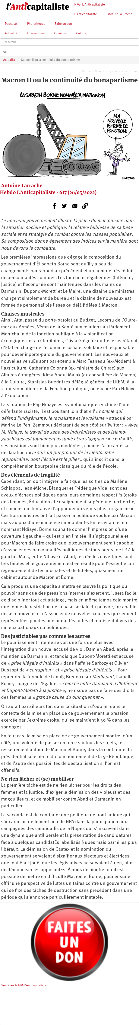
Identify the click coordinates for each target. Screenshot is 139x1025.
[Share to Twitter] (64, 206)
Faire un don (63, 24)
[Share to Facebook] (54, 206)
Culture (81, 33)
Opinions (60, 33)
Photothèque (36, 24)
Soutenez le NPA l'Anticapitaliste (23, 985)
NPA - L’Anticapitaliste (89, 4)
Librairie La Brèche (119, 14)
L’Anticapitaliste (85, 14)
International (36, 33)
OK (5, 52)
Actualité (11, 33)
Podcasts (11, 24)
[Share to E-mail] (74, 206)
